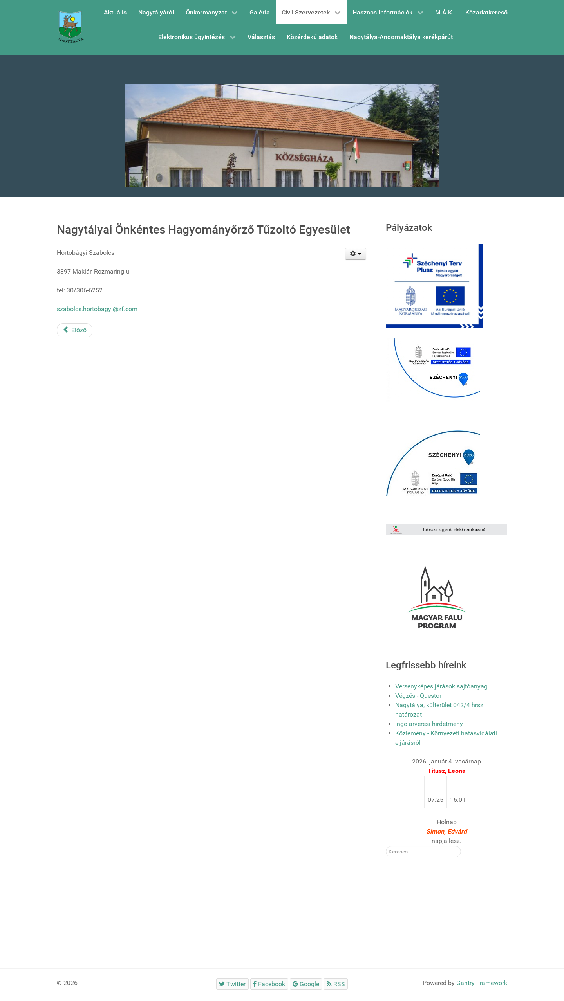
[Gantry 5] (70, 27)
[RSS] (336, 984)
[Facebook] (269, 984)
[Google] (306, 984)
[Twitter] (232, 984)
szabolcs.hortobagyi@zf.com (97, 309)
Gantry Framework (481, 983)
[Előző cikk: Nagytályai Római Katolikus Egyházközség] (74, 330)
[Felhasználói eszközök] (356, 254)
